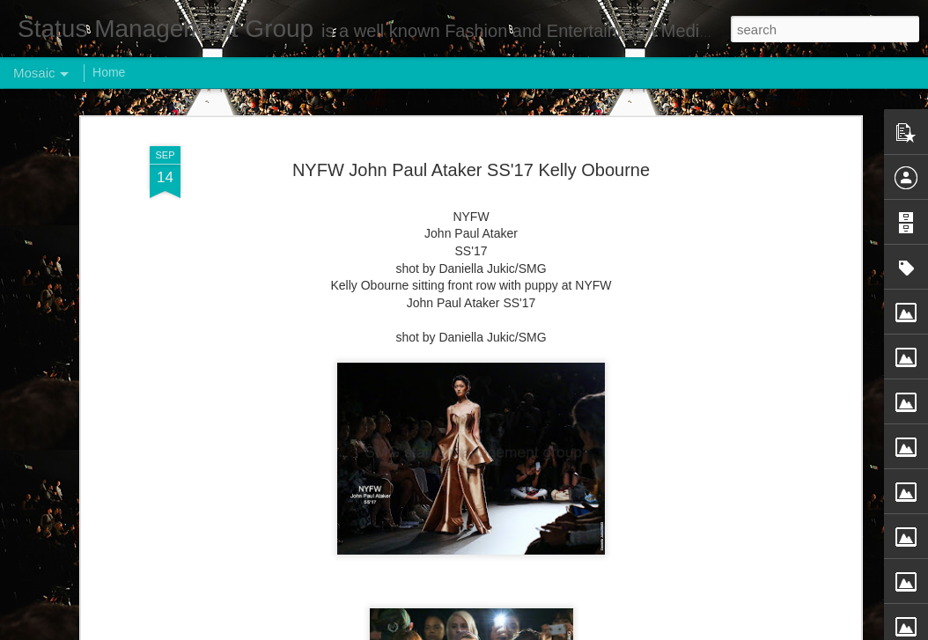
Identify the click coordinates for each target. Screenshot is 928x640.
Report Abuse (570, 630)
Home (108, 72)
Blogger (519, 630)
